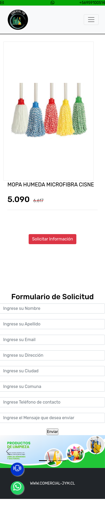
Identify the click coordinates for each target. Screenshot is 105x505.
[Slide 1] (43, 461)
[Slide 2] (52, 461)
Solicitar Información (52, 239)
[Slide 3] (62, 461)
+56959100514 (92, 3)
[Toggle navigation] (91, 19)
